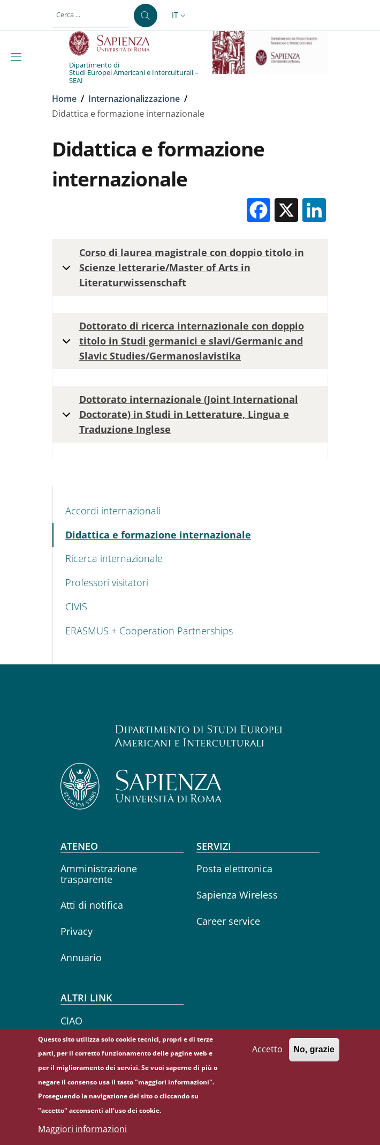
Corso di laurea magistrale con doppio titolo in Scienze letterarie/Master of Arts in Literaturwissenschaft (181, 267)
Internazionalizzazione (134, 98)
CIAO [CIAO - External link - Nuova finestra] (71, 1020)
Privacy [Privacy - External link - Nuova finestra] (76, 931)
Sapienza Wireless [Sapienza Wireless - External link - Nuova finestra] (237, 894)
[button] (179, 15)
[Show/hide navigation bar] (18, 57)
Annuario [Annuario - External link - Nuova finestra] (81, 957)
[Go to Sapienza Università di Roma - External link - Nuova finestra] (115, 43)
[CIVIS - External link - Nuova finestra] (190, 607)
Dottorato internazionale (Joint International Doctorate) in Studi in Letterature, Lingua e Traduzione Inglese (178, 414)
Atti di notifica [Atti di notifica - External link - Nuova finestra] (91, 905)
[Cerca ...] (145, 15)
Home (64, 98)
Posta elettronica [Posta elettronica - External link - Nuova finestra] (234, 868)
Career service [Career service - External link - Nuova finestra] (228, 921)
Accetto (267, 1054)
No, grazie (314, 1054)
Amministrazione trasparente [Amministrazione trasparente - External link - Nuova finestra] (98, 873)
